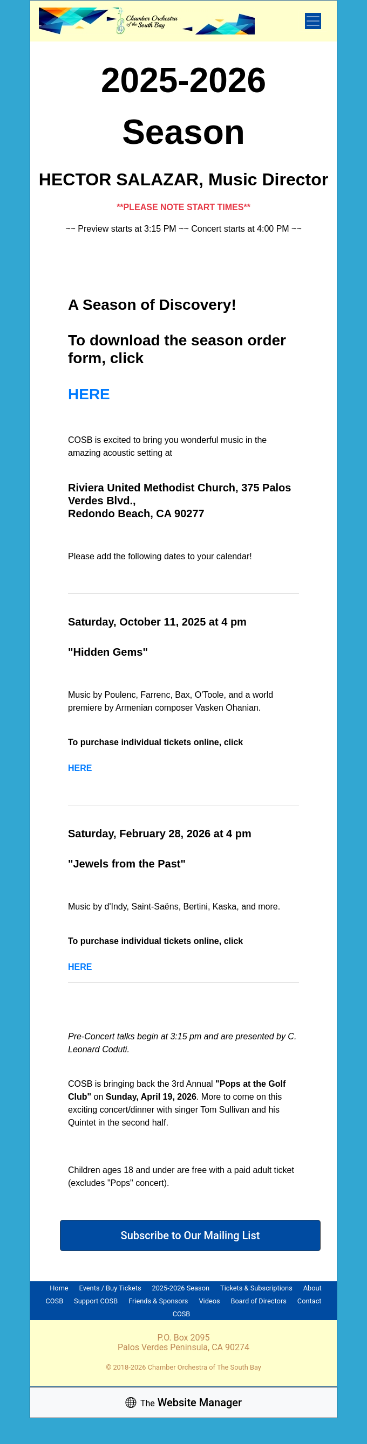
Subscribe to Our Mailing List (190, 1235)
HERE (89, 394)
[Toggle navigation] (313, 21)
